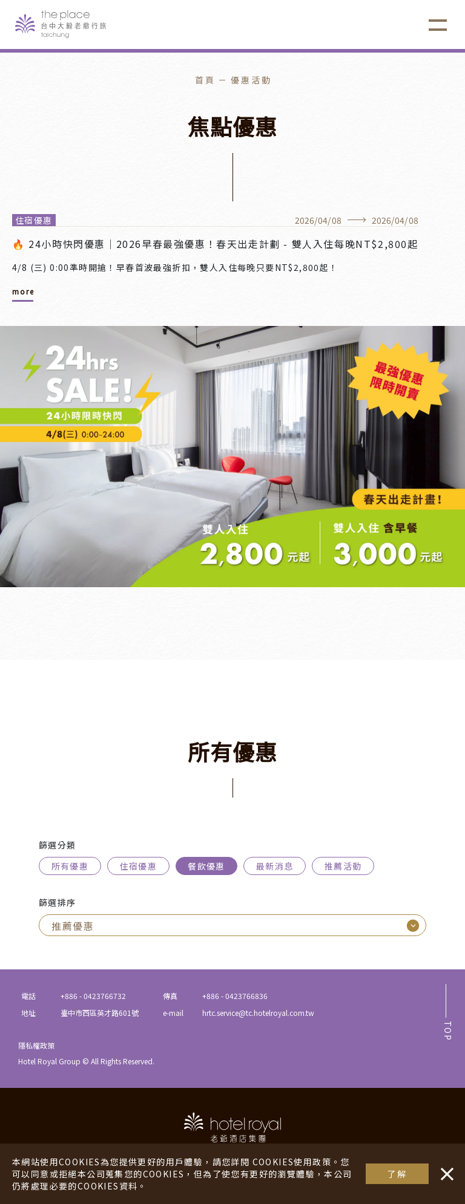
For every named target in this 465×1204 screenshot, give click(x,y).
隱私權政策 (36, 1045)
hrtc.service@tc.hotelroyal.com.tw (258, 1012)
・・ (444, 1168)
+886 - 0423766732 (93, 996)
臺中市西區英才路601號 (100, 1012)
